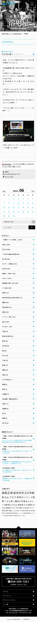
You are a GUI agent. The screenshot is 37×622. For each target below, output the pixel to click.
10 (18, 203)
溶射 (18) (5, 375)
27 (33, 211)
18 (23, 207)
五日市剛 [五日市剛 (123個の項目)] (29, 493)
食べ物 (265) (6, 259)
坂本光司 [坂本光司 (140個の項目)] (18, 492)
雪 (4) (4, 413)
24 (18, 211)
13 (33, 203)
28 (4, 216)
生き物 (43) (5, 346)
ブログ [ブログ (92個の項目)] (12, 497)
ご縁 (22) (5, 360)
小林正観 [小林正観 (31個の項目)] (7, 513)
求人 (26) (5, 355)
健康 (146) (5, 302)
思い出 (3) (5, 423)
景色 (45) (5, 341)
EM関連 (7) (5, 394)
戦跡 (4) (4, 418)
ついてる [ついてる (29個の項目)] (20, 513)
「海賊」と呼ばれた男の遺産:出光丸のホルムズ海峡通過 (17, 439)
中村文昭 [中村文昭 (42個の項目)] (26, 508)
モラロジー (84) (7, 326)
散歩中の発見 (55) (7, 336)
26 (28, 211)
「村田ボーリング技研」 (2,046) (12, 240)
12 (28, 203)
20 (33, 207)
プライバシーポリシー (10, 600)
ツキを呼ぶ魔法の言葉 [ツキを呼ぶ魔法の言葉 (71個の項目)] (14, 501)
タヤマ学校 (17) (7, 380)
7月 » (33, 191)
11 (23, 203)
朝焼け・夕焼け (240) (8, 273)
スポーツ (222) (6, 278)
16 (14, 207)
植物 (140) (5, 312)
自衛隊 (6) (5, 408)
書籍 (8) (4, 384)
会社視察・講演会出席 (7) (10, 399)
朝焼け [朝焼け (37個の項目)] (11, 510)
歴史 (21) (5, 365)
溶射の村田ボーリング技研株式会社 (11, 33)
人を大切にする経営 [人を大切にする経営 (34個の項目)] (19, 510)
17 (18, 207)
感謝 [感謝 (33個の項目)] (26, 510)
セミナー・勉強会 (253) (9, 264)
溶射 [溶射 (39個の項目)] (6, 510)
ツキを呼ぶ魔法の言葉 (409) (10, 254)
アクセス (5, 591)
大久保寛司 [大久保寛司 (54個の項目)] (28, 505)
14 (4, 207)
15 (9, 207)
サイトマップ (7, 596)
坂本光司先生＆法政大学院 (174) (12, 298)
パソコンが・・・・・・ (12, 54)
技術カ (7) (5, 404)
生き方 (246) (6, 269)
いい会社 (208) (6, 288)
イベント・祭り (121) (8, 317)
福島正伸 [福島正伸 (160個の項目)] (7, 492)
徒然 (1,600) (6, 245)
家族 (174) (5, 293)
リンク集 (5, 604)
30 (14, 216)
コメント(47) (9, 177)
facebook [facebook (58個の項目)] (14, 505)
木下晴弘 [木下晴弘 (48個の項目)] (19, 508)
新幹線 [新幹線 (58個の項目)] (20, 505)
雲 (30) (4, 351)
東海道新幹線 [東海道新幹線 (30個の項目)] (14, 513)
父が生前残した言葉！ (17, 470)
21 (4, 211)
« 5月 (4, 191)
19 (28, 207)
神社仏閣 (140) (6, 307)
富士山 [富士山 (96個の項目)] (5, 497)
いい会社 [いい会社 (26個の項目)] (22, 515)
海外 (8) (4, 389)
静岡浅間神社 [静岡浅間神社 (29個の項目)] (27, 513)
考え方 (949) (6, 249)
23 (14, 211)
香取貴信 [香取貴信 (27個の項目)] (10, 515)
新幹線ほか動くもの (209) (10, 283)
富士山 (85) (5, 322)
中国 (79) (5, 331)
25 (23, 211)
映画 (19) (5, 370)
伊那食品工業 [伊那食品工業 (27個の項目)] (16, 515)
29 (9, 216)
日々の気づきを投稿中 (19, 21)
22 (9, 211)
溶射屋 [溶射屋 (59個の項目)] (7, 505)
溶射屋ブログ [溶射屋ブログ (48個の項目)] (11, 508)
